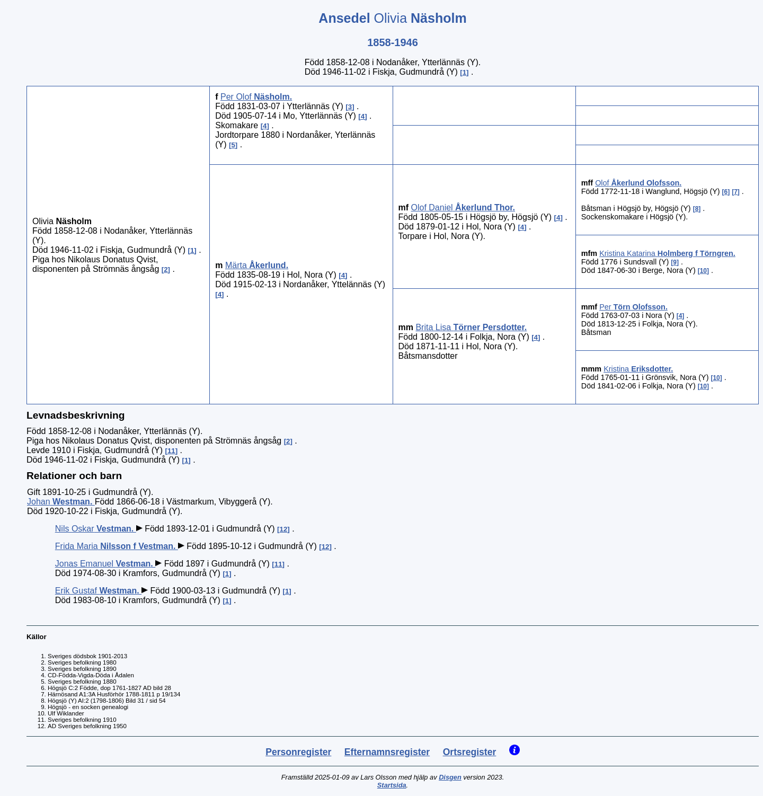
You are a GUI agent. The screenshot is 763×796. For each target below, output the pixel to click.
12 (284, 529)
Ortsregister (469, 752)
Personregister (298, 752)
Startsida (391, 785)
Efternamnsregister (387, 752)
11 (171, 451)
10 (703, 271)
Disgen (450, 777)
